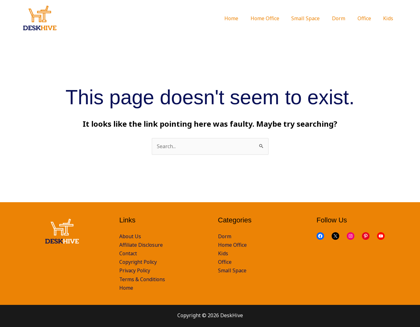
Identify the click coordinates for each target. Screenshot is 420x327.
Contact (128, 253)
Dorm (224, 236)
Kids (223, 253)
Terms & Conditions (142, 279)
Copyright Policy (138, 261)
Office (225, 261)
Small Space (232, 270)
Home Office (232, 244)
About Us (130, 236)
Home (126, 287)
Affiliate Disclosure (141, 244)
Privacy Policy (135, 270)
